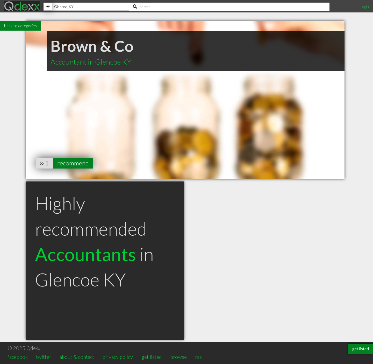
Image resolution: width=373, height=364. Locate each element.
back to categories (20, 25)
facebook (18, 357)
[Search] (229, 6)
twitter (43, 357)
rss (198, 357)
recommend (73, 163)
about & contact (77, 357)
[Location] (86, 6)
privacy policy (118, 357)
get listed (151, 357)
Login (364, 6)
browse (178, 357)
